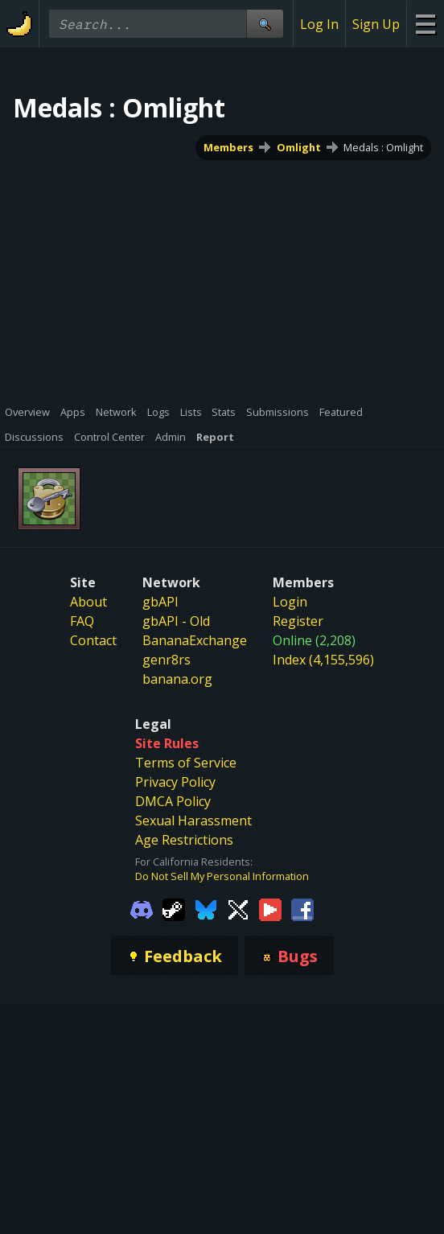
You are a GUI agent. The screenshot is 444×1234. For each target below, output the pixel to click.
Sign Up (376, 24)
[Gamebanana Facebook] (302, 909)
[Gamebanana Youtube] (270, 909)
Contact (93, 640)
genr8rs (166, 659)
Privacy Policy (175, 782)
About (88, 602)
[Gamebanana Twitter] (238, 909)
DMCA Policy (173, 801)
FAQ (82, 621)
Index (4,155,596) (323, 659)
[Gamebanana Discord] (141, 909)
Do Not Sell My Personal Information (222, 876)
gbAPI (160, 602)
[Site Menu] (425, 23)
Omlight (299, 147)
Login (290, 602)
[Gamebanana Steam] (174, 909)
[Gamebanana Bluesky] (206, 909)
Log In (319, 24)
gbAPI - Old (176, 621)
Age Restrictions (184, 840)
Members (228, 147)
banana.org (177, 679)
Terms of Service (185, 762)
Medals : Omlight (383, 147)
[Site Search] (264, 24)
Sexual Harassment (193, 820)
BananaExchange (194, 640)
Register (298, 621)
